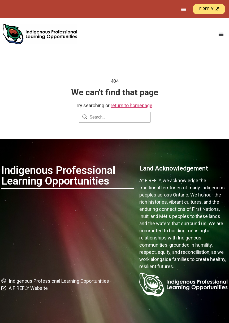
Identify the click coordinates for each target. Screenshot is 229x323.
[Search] (85, 117)
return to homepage (131, 105)
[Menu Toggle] (183, 9)
